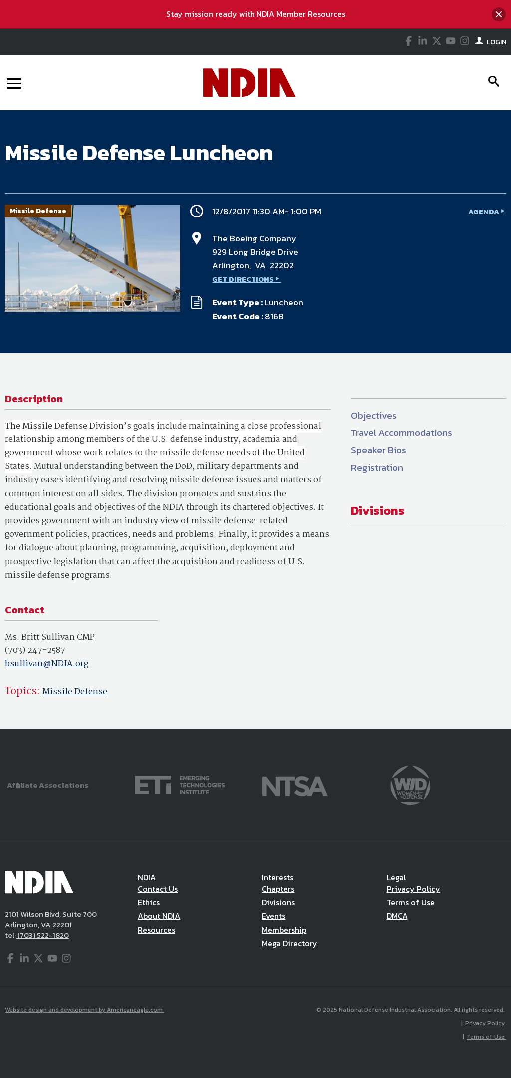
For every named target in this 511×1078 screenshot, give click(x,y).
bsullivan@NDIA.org (46, 664)
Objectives (374, 415)
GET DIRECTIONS (243, 279)
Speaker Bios (378, 450)
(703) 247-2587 (35, 650)
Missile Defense (74, 692)
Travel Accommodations (401, 433)
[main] (255, 419)
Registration (377, 467)
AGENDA (483, 211)
